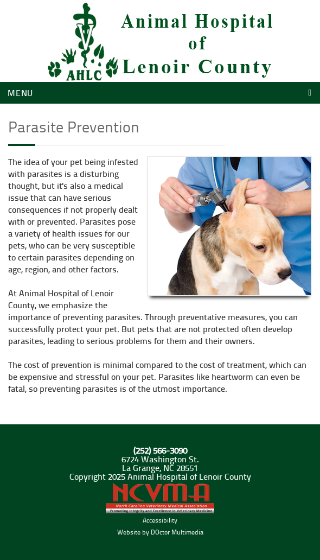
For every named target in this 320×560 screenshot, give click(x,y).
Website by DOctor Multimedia (160, 532)
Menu (20, 92)
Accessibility (160, 520)
